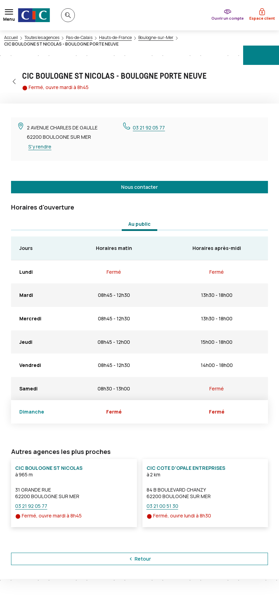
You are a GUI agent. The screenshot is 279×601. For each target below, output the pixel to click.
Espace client (262, 18)
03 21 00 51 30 (162, 506)
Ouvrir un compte (227, 18)
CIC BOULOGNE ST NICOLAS (48, 468)
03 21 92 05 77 (149, 127)
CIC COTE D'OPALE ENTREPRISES (186, 468)
